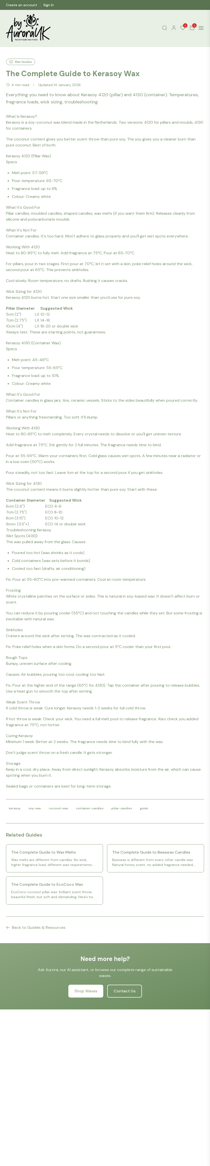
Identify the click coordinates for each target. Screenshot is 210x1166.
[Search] (164, 28)
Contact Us (124, 991)
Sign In (48, 5)
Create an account (21, 5)
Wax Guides (20, 62)
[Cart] (192, 28)
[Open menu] (201, 28)
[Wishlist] (183, 28)
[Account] (174, 28)
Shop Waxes (85, 991)
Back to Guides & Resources (35, 927)
